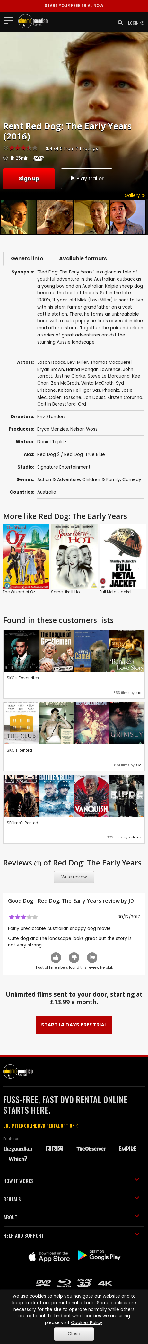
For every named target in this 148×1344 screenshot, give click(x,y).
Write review (74, 877)
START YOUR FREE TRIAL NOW (74, 5)
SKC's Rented (19, 750)
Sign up (29, 178)
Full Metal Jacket (116, 592)
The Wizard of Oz (19, 592)
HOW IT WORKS (71, 1181)
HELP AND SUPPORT (71, 1235)
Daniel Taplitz (51, 442)
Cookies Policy (86, 1323)
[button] (118, 22)
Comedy (131, 480)
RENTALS (71, 1199)
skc (138, 693)
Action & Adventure (58, 480)
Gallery (135, 196)
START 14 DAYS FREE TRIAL (74, 1025)
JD (131, 901)
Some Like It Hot (66, 592)
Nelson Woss (84, 430)
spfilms (135, 838)
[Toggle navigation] (10, 20)
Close (74, 1334)
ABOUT (71, 1217)
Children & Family (101, 480)
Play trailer (87, 178)
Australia (46, 492)
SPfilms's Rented (22, 823)
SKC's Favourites (23, 678)
